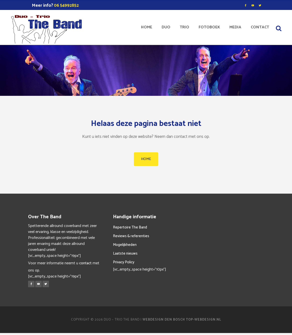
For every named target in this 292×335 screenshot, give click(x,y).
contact (85, 263)
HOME (146, 159)
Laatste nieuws (125, 253)
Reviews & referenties (131, 236)
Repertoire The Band (130, 227)
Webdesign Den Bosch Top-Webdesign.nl (182, 319)
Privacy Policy (123, 262)
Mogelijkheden (125, 245)
